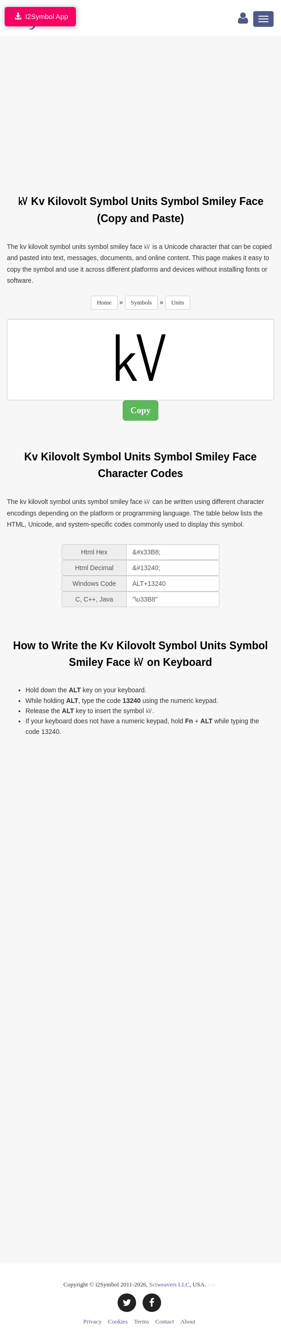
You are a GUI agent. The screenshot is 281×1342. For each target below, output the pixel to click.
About (188, 1321)
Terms (141, 1321)
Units (177, 302)
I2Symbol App (40, 16)
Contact (165, 1321)
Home (104, 302)
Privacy (92, 1321)
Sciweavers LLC (169, 1284)
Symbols (141, 302)
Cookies (118, 1321)
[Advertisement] (144, 109)
